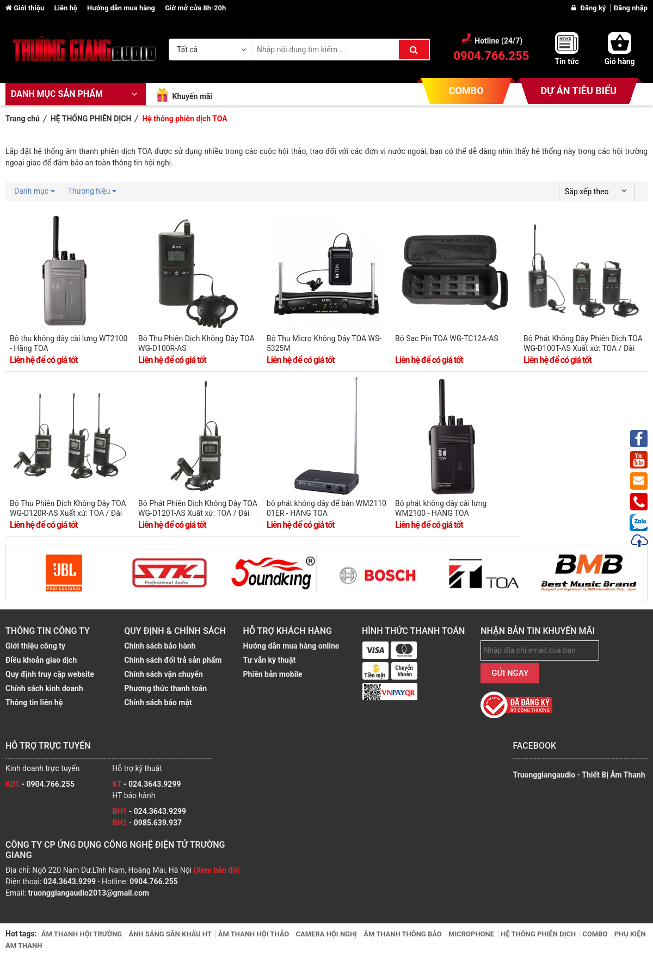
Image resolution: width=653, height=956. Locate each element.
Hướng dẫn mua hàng (122, 8)
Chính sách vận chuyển (163, 674)
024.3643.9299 (70, 881)
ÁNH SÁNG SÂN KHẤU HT (170, 934)
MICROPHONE (472, 934)
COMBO (466, 90)
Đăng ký (593, 8)
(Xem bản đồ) (217, 870)
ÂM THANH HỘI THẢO (254, 934)
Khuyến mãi (192, 96)
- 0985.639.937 (147, 822)
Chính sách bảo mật (158, 702)
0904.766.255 (153, 881)
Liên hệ (66, 8)
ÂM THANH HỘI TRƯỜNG (82, 934)
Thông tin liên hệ (34, 702)
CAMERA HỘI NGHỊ (327, 934)
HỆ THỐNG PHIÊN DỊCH (539, 934)
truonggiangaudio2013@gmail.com (88, 893)
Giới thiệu (25, 8)
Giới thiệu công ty (35, 646)
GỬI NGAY (509, 673)
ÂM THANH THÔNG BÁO (403, 934)
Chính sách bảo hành (159, 646)
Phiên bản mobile (273, 674)
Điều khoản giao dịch (41, 660)
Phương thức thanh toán (165, 688)
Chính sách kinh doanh (44, 688)
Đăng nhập (631, 8)
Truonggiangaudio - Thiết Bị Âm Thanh (579, 774)
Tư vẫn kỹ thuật (269, 660)
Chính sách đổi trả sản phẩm (172, 660)
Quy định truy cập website (49, 674)
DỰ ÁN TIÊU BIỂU (579, 90)
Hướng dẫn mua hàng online (291, 646)
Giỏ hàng (620, 61)
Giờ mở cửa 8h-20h (195, 8)
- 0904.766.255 (40, 784)
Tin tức (566, 61)
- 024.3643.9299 (146, 784)
